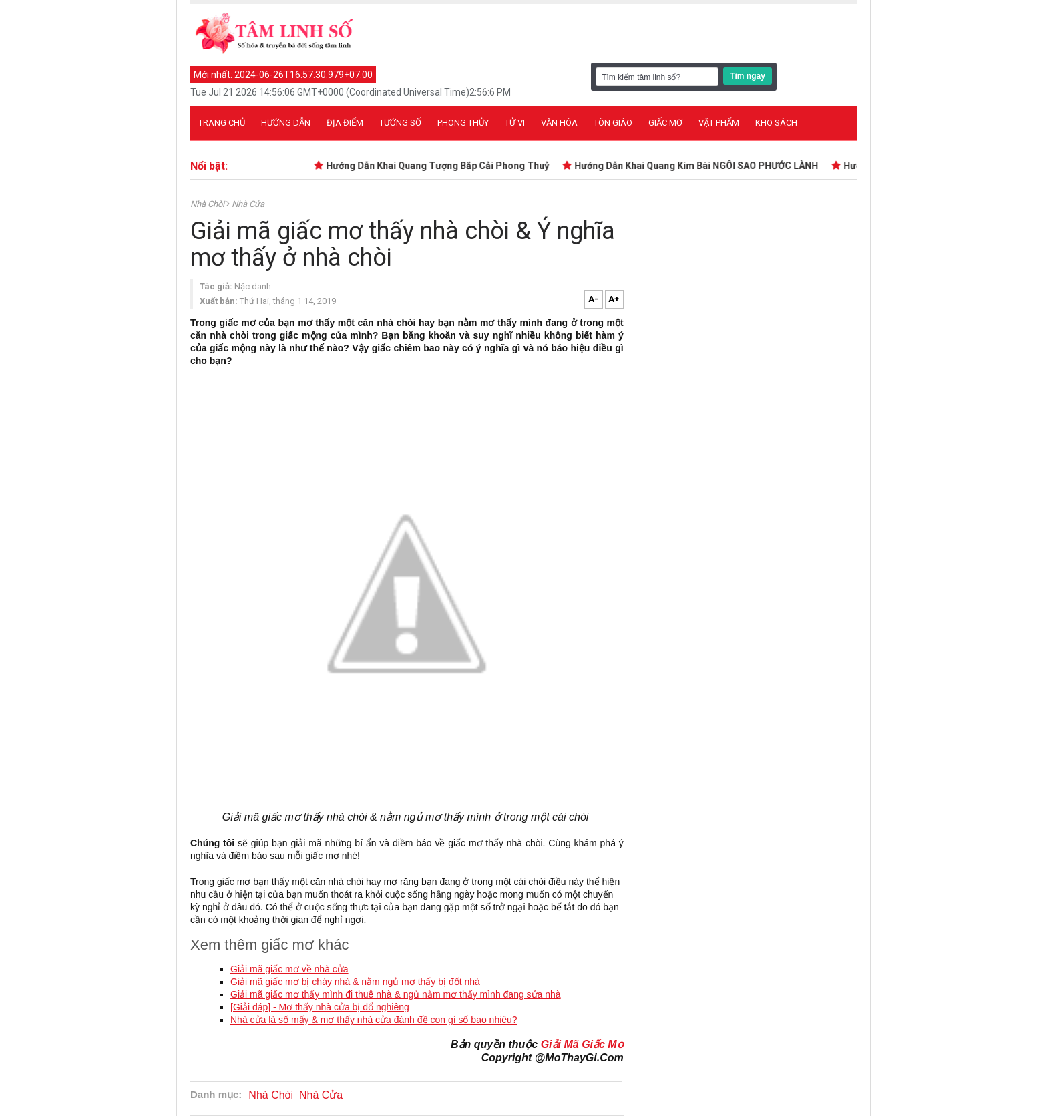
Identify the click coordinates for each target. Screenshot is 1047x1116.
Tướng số (400, 123)
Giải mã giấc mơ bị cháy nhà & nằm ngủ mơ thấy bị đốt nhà (355, 981)
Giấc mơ (665, 123)
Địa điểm (345, 123)
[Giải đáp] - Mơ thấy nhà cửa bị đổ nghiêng (319, 1007)
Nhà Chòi (208, 204)
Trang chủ (221, 123)
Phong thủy (463, 123)
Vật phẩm (718, 123)
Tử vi (515, 123)
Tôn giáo (613, 123)
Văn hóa (559, 123)
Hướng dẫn (285, 123)
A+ (614, 299)
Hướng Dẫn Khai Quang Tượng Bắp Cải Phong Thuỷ (440, 165)
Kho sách (776, 123)
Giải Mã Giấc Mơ (582, 1044)
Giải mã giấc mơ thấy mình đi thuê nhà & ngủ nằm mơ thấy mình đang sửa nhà (395, 994)
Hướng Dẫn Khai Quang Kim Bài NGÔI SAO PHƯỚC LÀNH (699, 165)
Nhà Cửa (248, 204)
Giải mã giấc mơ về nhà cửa (289, 969)
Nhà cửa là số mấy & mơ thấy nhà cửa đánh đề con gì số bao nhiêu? (373, 1019)
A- (593, 299)
